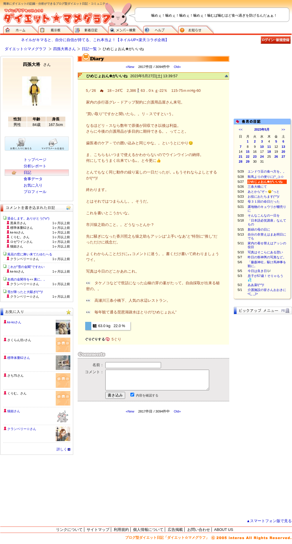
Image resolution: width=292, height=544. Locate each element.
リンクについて (69, 529)
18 (269, 151)
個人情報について (148, 529)
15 (247, 151)
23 (254, 156)
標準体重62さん (18, 357)
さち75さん (15, 375)
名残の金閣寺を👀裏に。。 (27, 279)
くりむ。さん (17, 393)
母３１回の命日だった (264, 201)
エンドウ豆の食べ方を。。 (267, 171)
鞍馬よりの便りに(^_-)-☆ (266, 176)
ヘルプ (160, 29)
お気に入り (33, 185)
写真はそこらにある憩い (265, 252)
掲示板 (55, 29)
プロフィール (35, 191)
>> (283, 129)
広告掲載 (175, 529)
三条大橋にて (257, 186)
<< (241, 129)
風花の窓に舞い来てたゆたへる (31, 254)
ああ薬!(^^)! (256, 285)
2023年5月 (262, 129)
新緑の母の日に (259, 229)
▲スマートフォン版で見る (269, 521)
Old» (177, 67)
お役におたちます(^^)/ (263, 196)
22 (247, 156)
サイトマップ (98, 529)
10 (262, 146)
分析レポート (35, 166)
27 (283, 156)
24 (262, 156)
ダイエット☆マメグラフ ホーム (20, 29)
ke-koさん (14, 322)
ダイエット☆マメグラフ (25, 49)
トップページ (35, 159)
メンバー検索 (125, 29)
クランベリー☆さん (21, 429)
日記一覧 (89, 49)
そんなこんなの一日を (264, 215)
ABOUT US (223, 529)
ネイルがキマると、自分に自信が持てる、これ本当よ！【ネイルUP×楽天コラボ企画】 (95, 40)
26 (276, 156)
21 (240, 156)
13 (283, 146)
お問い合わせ (198, 529)
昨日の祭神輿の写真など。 (267, 257)
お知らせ (196, 29)
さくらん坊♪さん (19, 340)
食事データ (33, 179)
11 (269, 146)
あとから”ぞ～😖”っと (263, 191)
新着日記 (90, 29)
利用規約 (121, 529)
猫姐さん (13, 411)
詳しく (62, 449)
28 (240, 161)
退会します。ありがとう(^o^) (28, 218)
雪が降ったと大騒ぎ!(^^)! (25, 292)
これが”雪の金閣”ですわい (26, 267)
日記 (27, 172)
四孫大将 (37, 64)
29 (247, 161)
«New (130, 67)
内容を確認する (147, 395)
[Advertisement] (132, 466)
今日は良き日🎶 (259, 271)
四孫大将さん (64, 49)
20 (283, 151)
